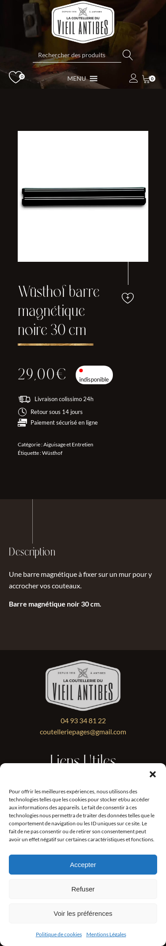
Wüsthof (52, 452)
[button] (152, 774)
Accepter (83, 864)
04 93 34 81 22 (83, 720)
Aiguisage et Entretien (68, 444)
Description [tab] (32, 552)
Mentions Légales (106, 934)
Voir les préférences (83, 913)
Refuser (83, 889)
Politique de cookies (59, 934)
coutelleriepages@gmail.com (83, 731)
